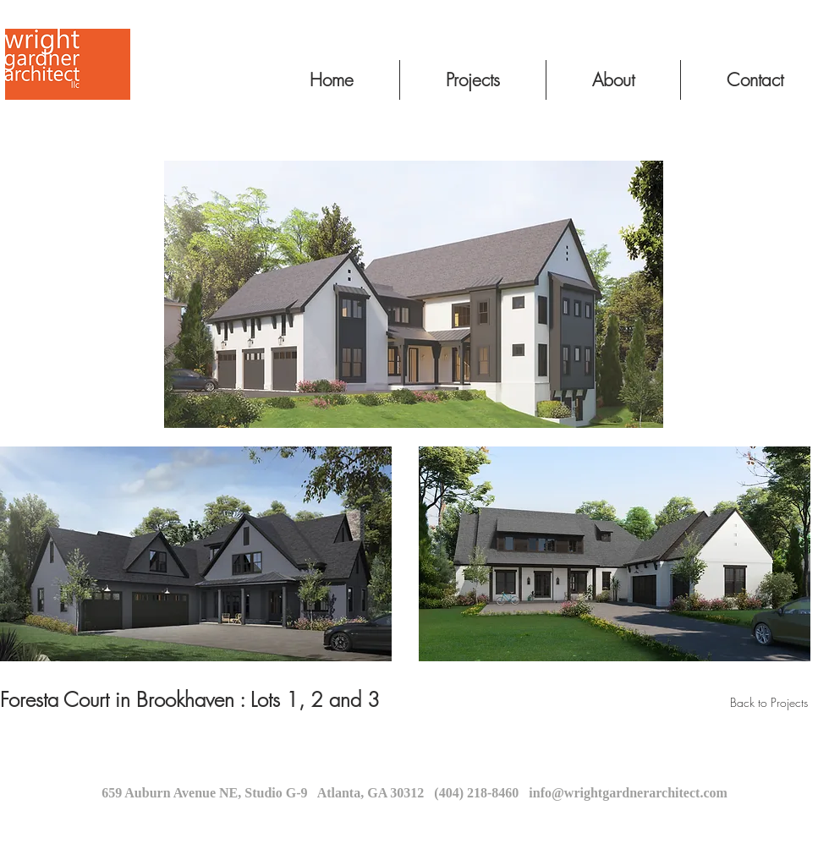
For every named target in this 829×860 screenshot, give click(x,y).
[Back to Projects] (769, 703)
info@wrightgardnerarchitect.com (628, 793)
